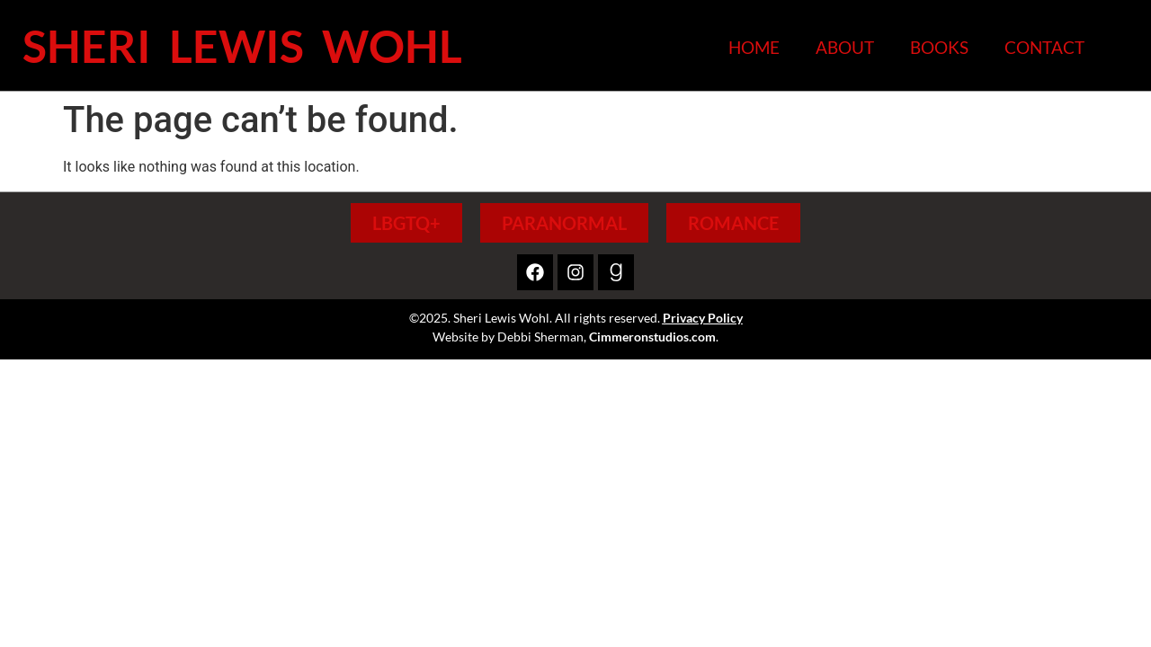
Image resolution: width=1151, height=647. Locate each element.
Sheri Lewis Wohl (242, 46)
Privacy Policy (703, 317)
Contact (1044, 47)
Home (754, 47)
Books (939, 47)
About (845, 47)
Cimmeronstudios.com (652, 336)
